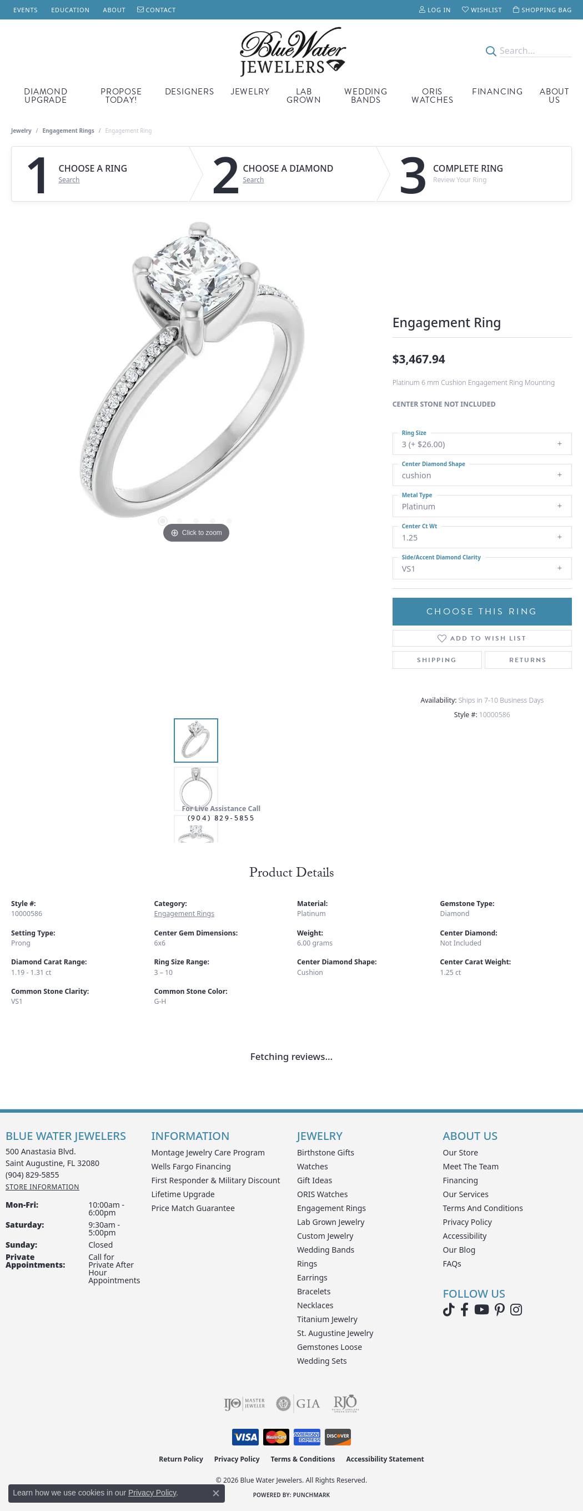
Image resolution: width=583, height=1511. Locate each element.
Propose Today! (121, 96)
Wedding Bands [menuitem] (325, 1249)
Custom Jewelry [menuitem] (325, 1235)
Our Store (461, 1152)
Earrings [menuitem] (312, 1277)
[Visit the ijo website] (244, 1404)
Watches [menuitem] (312, 1166)
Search (69, 180)
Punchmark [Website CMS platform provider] (311, 1495)
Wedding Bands (366, 96)
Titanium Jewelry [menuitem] (327, 1319)
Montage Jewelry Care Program (208, 1152)
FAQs (452, 1263)
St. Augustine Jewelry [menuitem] (335, 1333)
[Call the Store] (32, 1174)
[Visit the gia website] (298, 1404)
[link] (24, 9)
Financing (497, 92)
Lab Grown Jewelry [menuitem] (331, 1222)
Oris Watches (432, 96)
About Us (554, 96)
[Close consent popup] (216, 1493)
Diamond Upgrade (46, 96)
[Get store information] (42, 1187)
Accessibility (465, 1235)
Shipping (437, 660)
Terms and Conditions (483, 1208)
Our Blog (459, 1249)
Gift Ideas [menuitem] (314, 1180)
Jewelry (250, 92)
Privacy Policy (467, 1222)
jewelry (21, 130)
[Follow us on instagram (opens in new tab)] (516, 1310)
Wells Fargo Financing (191, 1166)
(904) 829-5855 (221, 818)
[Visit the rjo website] (345, 1404)
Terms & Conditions (303, 1459)
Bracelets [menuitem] (313, 1291)
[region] (196, 379)
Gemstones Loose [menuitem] (329, 1347)
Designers (189, 92)
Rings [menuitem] (307, 1263)
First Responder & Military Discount (216, 1180)
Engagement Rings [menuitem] (331, 1208)
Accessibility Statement (385, 1459)
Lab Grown (304, 96)
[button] (435, 9)
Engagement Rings (68, 130)
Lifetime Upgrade (183, 1194)
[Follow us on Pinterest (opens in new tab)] (500, 1310)
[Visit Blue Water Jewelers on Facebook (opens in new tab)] (464, 1310)
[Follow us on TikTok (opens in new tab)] (449, 1310)
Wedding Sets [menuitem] (322, 1360)
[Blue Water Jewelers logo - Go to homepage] (291, 50)
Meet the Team (471, 1166)
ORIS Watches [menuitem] (322, 1194)
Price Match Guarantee (193, 1208)
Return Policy (181, 1459)
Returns (528, 660)
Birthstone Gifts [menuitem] (325, 1152)
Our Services (466, 1194)
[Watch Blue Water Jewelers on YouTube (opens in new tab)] (481, 1310)
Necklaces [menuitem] (315, 1305)
